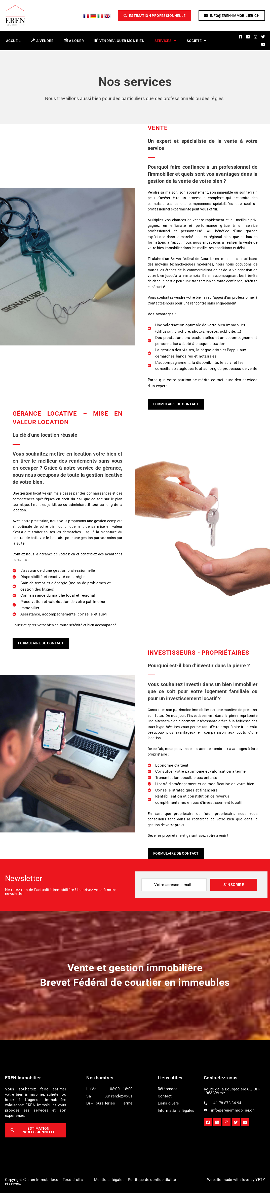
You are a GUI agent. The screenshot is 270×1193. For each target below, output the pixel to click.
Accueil (13, 41)
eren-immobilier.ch (43, 1179)
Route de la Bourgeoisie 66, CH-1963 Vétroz (232, 1091)
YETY (260, 1179)
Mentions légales (109, 1179)
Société (197, 40)
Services (166, 40)
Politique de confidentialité (152, 1179)
